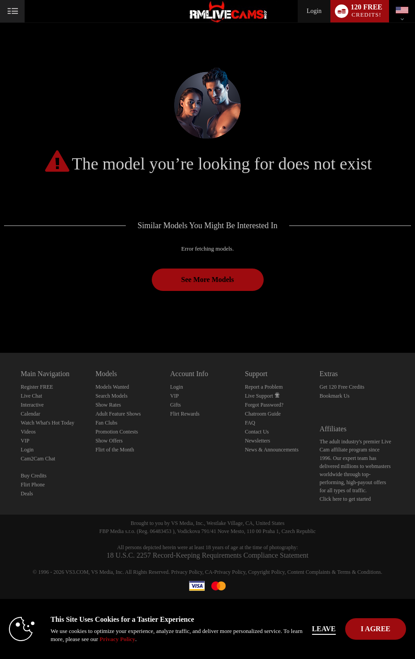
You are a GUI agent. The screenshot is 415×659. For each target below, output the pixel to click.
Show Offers (109, 441)
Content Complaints (308, 572)
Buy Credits (34, 476)
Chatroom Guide (263, 414)
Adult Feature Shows (118, 414)
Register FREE (37, 387)
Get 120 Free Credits (342, 387)
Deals (27, 493)
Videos (28, 432)
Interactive (32, 405)
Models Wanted (112, 387)
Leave (324, 629)
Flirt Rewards (185, 414)
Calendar (30, 414)
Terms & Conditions (359, 572)
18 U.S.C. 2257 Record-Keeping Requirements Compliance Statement (207, 555)
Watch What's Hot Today (47, 423)
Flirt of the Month (114, 450)
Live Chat (31, 396)
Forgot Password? (264, 405)
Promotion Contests (116, 432)
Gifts (175, 405)
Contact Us (257, 432)
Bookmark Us (335, 396)
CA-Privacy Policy (225, 572)
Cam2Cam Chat (38, 458)
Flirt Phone (33, 484)
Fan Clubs (106, 423)
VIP (25, 441)
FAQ (250, 423)
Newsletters (257, 441)
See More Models (207, 279)
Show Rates (108, 405)
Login (314, 11)
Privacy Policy (186, 572)
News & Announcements (272, 450)
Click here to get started (345, 499)
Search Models (111, 396)
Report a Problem (264, 387)
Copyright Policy (266, 572)
